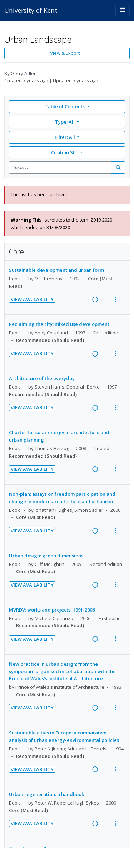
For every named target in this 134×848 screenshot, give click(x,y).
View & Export (65, 53)
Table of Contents (65, 106)
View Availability (32, 299)
